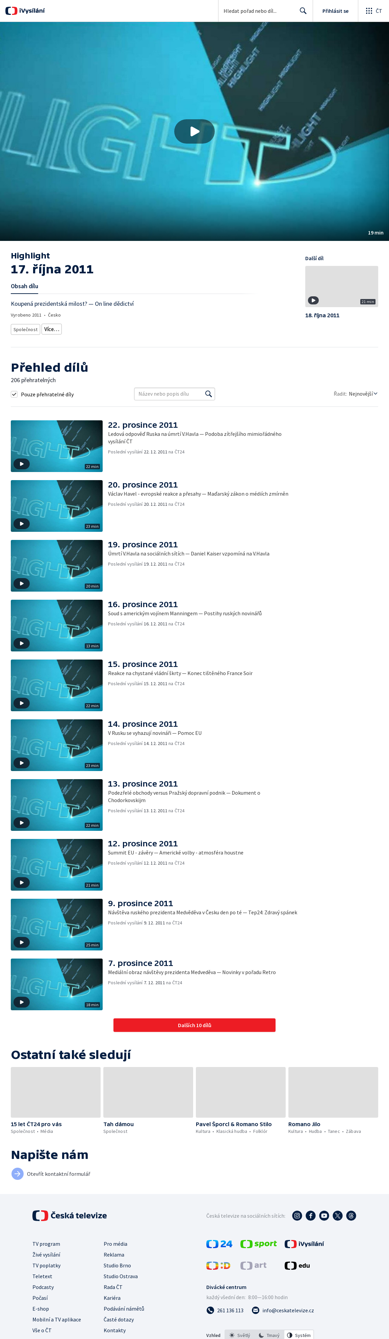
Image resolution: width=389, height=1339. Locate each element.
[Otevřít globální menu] (373, 11)
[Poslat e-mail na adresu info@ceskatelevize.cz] (283, 1308)
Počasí (40, 1295)
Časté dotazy (119, 1317)
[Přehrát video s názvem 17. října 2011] (194, 131)
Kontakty (115, 1327)
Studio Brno (117, 1263)
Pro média (115, 1241)
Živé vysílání (46, 1252)
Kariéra (112, 1295)
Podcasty (43, 1284)
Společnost (24, 327)
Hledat (301, 13)
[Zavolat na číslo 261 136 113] (224, 1308)
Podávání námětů (124, 1306)
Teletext (42, 1273)
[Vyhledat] (209, 392)
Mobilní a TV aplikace (56, 1317)
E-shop (40, 1306)
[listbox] (269, 1333)
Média (49, 327)
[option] (239, 1333)
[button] (194, 131)
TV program (46, 1241)
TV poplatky (46, 1263)
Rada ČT (113, 1284)
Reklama (114, 1252)
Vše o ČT (42, 1327)
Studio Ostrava (121, 1273)
